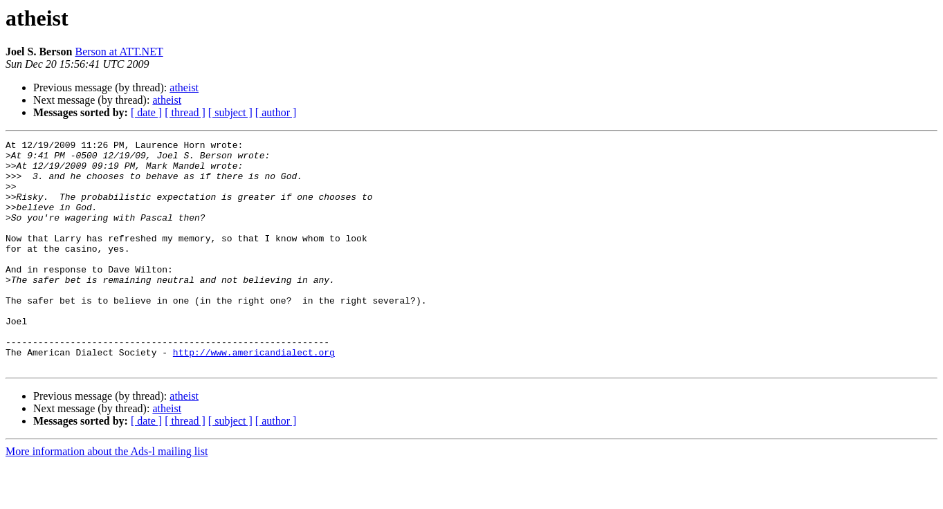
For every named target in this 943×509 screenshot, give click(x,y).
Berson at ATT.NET (119, 51)
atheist (184, 87)
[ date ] (146, 112)
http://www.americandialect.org (254, 395)
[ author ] (276, 112)
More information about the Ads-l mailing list (107, 497)
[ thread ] (185, 112)
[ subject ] (230, 112)
